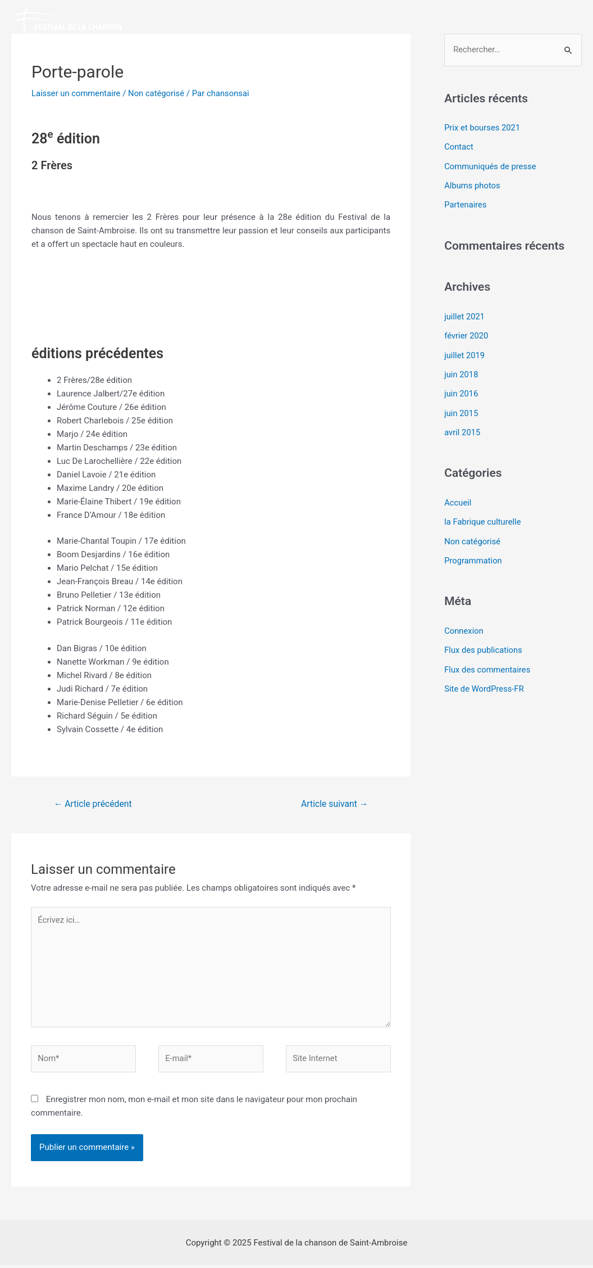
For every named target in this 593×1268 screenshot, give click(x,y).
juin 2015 (461, 410)
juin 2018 (461, 372)
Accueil (458, 499)
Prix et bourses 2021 (482, 128)
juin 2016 (461, 391)
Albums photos (472, 185)
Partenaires (465, 204)
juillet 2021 (464, 315)
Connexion (464, 626)
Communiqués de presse (490, 166)
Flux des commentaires (488, 664)
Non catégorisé (158, 93)
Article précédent (93, 803)
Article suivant (334, 803)
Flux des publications (483, 645)
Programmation (473, 556)
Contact (458, 147)
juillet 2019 (464, 353)
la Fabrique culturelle (483, 518)
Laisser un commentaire (76, 93)
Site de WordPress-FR (484, 683)
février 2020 (466, 334)
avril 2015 (462, 429)
